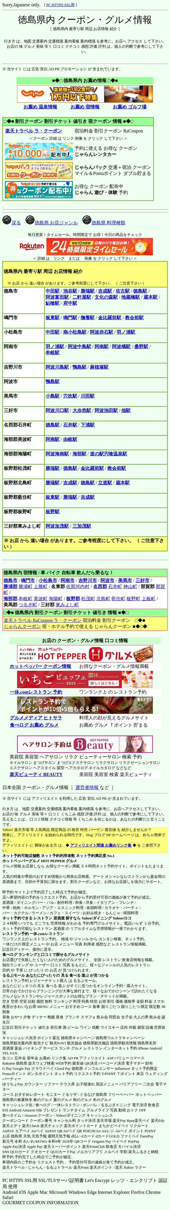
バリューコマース (129, 1058)
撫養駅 (88, 317)
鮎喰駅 (52, 303)
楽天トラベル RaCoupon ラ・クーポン (42, 620)
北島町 (103, 598)
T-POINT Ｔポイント (118, 1074)
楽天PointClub (93, 1146)
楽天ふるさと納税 (143, 1152)
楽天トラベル (13, 1167)
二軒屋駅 (82, 297)
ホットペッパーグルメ (21, 861)
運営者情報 (87, 787)
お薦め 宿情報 (85, 106)
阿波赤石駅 (101, 332)
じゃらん (35, 1167)
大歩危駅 (82, 410)
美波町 (41, 598)
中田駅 (52, 291)
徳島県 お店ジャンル (52, 222)
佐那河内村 (77, 586)
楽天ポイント (101, 1167)
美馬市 (125, 580)
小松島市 (48, 580)
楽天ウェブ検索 (41, 1063)
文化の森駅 (106, 297)
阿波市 (107, 580)
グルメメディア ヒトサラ (36, 717)
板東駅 (52, 317)
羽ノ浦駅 (126, 332)
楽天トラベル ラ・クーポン (33, 130)
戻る (11, 222)
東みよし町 (67, 604)
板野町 (133, 598)
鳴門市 (28, 580)
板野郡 (73, 598)
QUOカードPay (63, 1152)
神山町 (130, 586)
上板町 (148, 598)
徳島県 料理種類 (103, 222)
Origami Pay (101, 1141)
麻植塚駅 (99, 367)
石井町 (115, 586)
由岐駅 (70, 439)
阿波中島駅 (79, 346)
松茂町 (88, 598)
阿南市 (68, 580)
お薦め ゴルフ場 (130, 106)
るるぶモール (13, 975)
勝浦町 (25, 586)
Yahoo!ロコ (122, 918)
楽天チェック (51, 1126)
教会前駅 (134, 317)
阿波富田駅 (57, 297)
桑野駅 (141, 346)
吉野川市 (87, 580)
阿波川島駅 (57, 367)
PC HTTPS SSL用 (60, 5)
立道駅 (105, 482)
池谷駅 (70, 291)
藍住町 (118, 598)
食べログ (9, 954)
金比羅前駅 (109, 317)
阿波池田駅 (106, 410)
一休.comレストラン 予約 (36, 692)
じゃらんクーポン (22, 626)
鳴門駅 (70, 317)
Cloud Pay (63, 1068)
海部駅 (79, 453)
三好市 (142, 580)
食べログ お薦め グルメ (34, 725)
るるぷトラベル (59, 1167)
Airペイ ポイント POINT (135, 1131)
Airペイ (37, 1131)
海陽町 (56, 598)
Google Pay (21, 1068)
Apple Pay (35, 1146)
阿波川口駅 (57, 410)
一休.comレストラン (47, 934)
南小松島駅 (74, 332)
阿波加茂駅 (57, 526)
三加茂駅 (82, 526)
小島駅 (52, 396)
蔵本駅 (151, 297)
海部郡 (10, 598)
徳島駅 (140, 291)
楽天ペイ (142, 1120)
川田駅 (88, 396)
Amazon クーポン (38, 1115)
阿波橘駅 (121, 346)
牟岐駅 (52, 352)
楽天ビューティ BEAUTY (36, 774)
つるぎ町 (28, 604)
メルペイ (111, 1152)
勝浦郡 (10, 586)
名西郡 (100, 586)
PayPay (133, 1141)
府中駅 (70, 303)
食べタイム (11, 1115)
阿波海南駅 (57, 453)
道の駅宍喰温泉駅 (108, 453)
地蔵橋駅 (130, 297)
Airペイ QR (72, 1131)
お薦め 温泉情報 (40, 106)
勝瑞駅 (88, 291)
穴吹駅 (70, 396)
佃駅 (126, 410)
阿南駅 (101, 346)
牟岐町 (25, 598)
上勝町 (41, 586)
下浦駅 (88, 424)
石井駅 (70, 424)
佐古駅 (123, 291)
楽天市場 (104, 1120)
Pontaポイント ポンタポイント (27, 1074)
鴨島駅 (79, 367)
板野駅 (52, 511)
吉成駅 (105, 291)
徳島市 (10, 580)
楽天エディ (11, 1126)
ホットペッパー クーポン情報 (40, 666)
